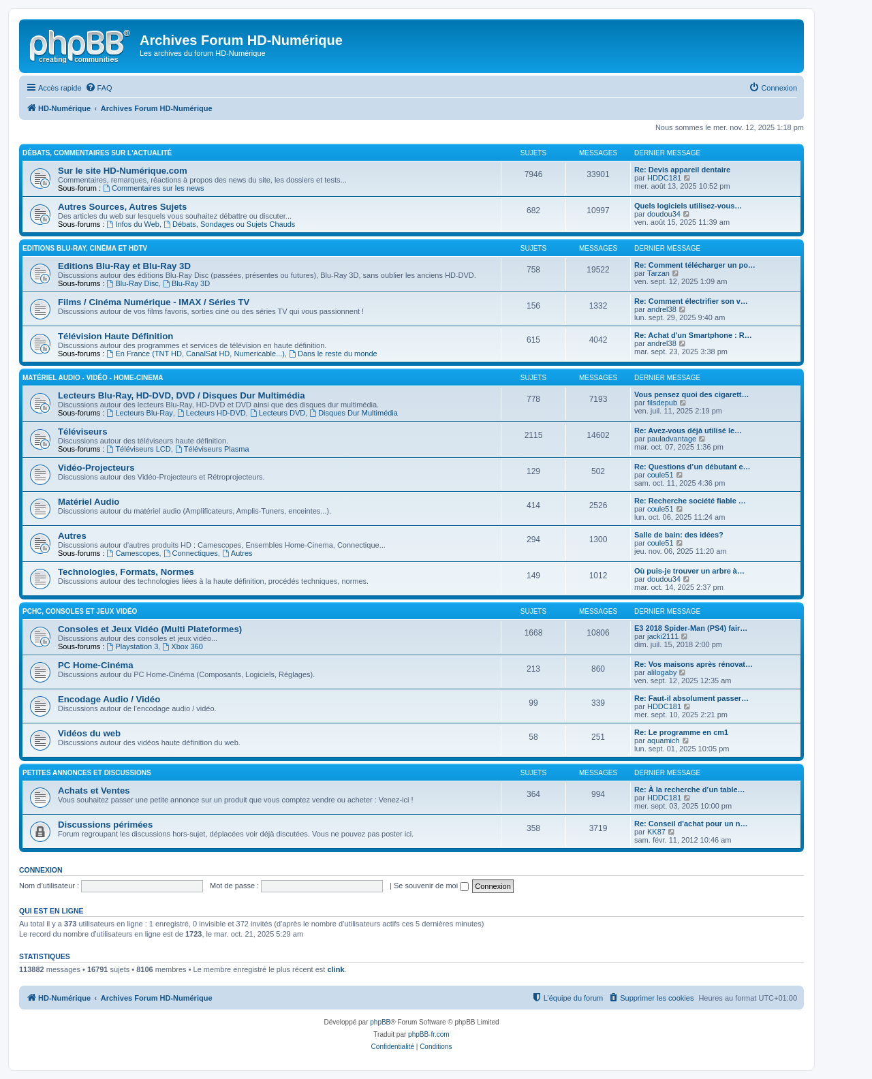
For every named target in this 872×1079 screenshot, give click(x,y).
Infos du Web (133, 224)
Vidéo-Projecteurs (96, 468)
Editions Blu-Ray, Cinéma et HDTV (84, 248)
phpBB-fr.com (429, 1034)
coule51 (660, 475)
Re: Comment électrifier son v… (691, 301)
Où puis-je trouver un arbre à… (689, 571)
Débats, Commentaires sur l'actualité (97, 153)
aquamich (663, 740)
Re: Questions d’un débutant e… (692, 467)
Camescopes (133, 553)
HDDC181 (664, 178)
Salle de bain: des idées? (678, 535)
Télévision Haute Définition (115, 336)
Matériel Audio (88, 502)
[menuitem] (98, 88)
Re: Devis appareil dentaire (682, 170)
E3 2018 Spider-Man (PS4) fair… (690, 628)
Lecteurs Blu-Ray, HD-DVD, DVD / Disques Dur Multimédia (181, 395)
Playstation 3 (133, 646)
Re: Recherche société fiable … (690, 501)
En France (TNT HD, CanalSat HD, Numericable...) (196, 353)
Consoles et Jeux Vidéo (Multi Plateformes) (150, 629)
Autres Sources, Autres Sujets (122, 207)
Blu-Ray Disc (133, 283)
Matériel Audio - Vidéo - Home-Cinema (92, 377)
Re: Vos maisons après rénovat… (693, 664)
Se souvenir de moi (431, 885)
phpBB (380, 1022)
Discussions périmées (105, 824)
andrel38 (661, 309)
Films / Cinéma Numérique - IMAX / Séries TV (153, 302)
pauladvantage (671, 439)
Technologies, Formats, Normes (126, 572)
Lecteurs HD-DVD (211, 413)
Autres (72, 536)
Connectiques (191, 553)
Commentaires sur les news (153, 188)
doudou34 (664, 214)
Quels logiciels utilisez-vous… (688, 206)
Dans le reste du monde (333, 353)
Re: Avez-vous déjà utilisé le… (688, 430)
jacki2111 (663, 636)
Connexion (41, 870)
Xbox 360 (182, 646)
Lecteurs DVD (277, 413)
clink (335, 969)
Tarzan (658, 273)
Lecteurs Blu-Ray (140, 413)
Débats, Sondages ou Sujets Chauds (229, 224)
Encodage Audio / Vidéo (109, 699)
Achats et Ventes (94, 790)
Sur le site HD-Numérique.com (122, 171)
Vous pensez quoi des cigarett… (691, 394)
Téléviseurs (83, 431)
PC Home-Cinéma (96, 665)
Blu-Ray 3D (186, 283)
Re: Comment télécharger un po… (695, 265)
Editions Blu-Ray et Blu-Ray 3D (124, 266)
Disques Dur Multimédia (353, 413)
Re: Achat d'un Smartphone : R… (693, 335)
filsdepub (662, 402)
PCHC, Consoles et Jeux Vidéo (79, 611)
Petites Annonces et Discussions (86, 773)
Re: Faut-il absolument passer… (691, 698)
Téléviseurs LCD (139, 449)
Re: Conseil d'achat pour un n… (690, 823)
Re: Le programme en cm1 (681, 732)
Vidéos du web (89, 733)
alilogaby (661, 672)
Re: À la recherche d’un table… (689, 789)
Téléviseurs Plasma (212, 449)
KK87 (656, 832)
